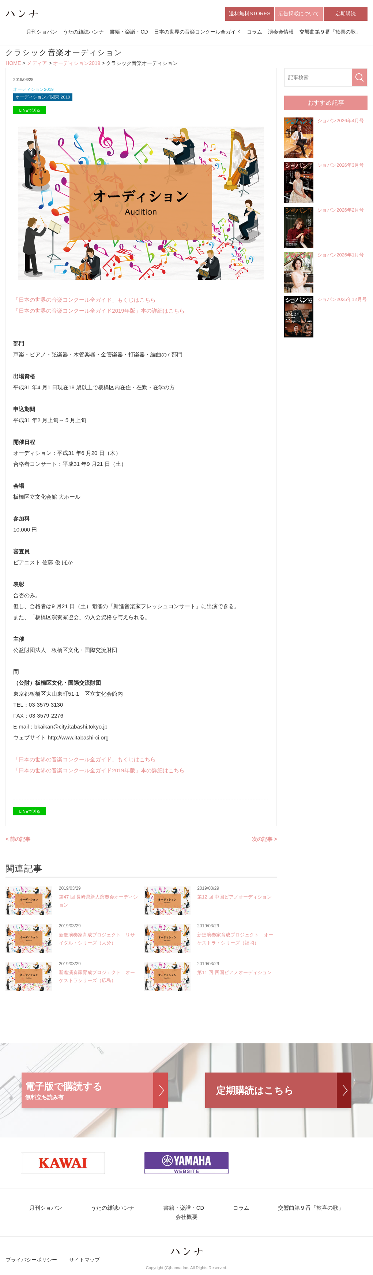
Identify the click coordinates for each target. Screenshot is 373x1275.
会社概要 (186, 1220)
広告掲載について (298, 14)
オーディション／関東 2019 (45, 99)
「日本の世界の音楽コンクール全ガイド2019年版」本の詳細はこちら (98, 313)
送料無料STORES (249, 14)
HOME (13, 64)
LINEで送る (29, 112)
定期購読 (345, 14)
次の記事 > (264, 841)
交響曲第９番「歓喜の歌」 (330, 32)
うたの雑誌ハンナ (83, 32)
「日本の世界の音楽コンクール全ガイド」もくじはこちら (84, 302)
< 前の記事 (17, 841)
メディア (37, 64)
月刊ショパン (41, 32)
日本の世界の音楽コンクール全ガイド (197, 32)
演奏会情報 (281, 32)
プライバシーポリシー (31, 1263)
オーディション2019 (76, 64)
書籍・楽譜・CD (129, 32)
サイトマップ (84, 1263)
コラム (254, 32)
